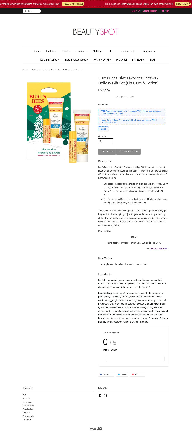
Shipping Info (28, 409)
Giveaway (27, 420)
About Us (26, 399)
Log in (134, 11)
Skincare (82, 51)
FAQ (24, 395)
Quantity (102, 136)
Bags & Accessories (76, 59)
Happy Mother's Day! (75, 4)
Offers (66, 51)
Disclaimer (27, 413)
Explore (51, 51)
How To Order (28, 406)
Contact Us (27, 402)
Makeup (98, 51)
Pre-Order (121, 59)
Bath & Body (129, 51)
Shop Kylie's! (184, 4)
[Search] (32, 11)
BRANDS (138, 59)
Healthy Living (102, 59)
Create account (150, 11)
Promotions (103, 104)
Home (37, 51)
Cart (167, 11)
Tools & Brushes (49, 59)
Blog (152, 59)
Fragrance (148, 51)
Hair (112, 51)
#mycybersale (28, 416)
